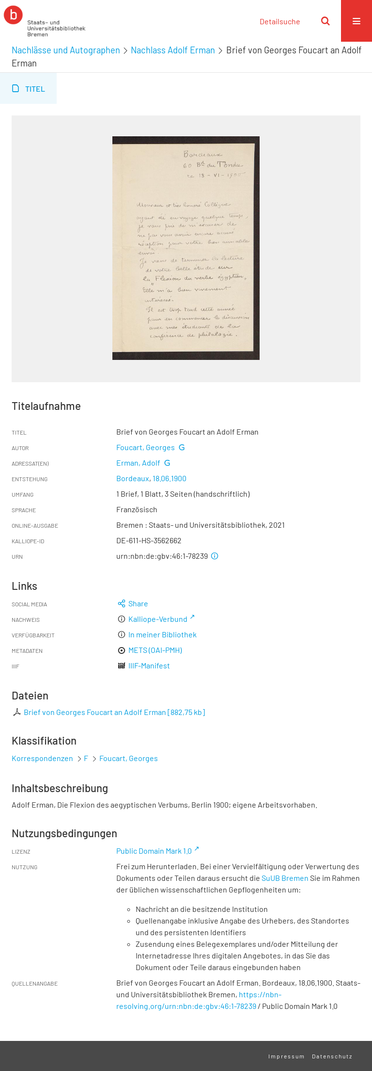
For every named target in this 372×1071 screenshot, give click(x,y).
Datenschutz (332, 1056)
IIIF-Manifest (149, 665)
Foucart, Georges (145, 447)
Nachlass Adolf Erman (173, 50)
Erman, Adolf (138, 462)
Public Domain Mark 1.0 (154, 850)
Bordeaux (132, 478)
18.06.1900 (169, 478)
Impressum (286, 1056)
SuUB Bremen (285, 877)
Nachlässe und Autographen (66, 50)
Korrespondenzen (42, 758)
